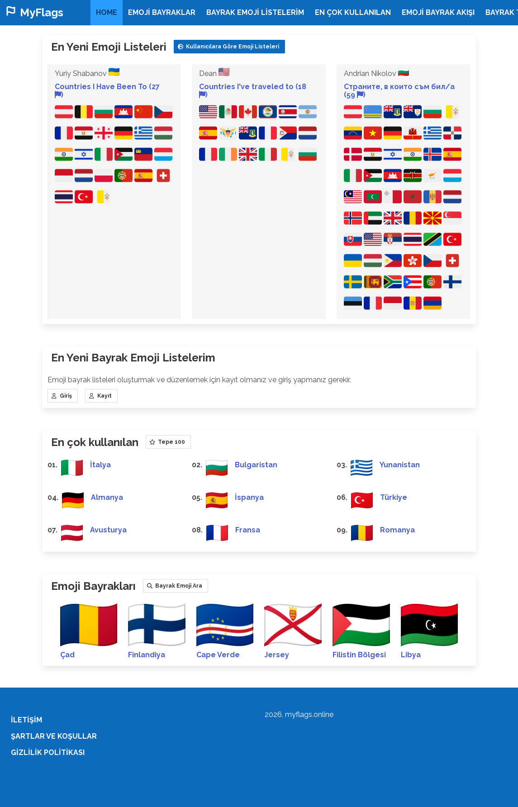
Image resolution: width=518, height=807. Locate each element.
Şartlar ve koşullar (54, 736)
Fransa (247, 530)
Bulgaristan (256, 464)
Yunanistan (400, 464)
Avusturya (108, 530)
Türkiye (393, 497)
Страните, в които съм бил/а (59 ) (399, 90)
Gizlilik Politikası (48, 752)
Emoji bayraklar (161, 12)
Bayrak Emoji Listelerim (255, 12)
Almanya (107, 497)
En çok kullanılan (353, 12)
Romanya (397, 530)
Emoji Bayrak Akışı (438, 12)
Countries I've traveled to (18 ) (252, 90)
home (106, 12)
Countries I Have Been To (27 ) (107, 90)
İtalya (100, 464)
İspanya (249, 497)
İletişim (26, 720)
